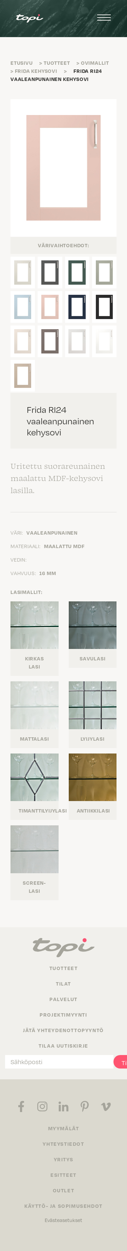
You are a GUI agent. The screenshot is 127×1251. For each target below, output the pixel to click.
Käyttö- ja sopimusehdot (63, 1206)
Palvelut (63, 999)
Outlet (64, 1190)
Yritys (63, 1159)
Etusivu (21, 63)
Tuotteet (57, 63)
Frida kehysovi (36, 71)
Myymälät (63, 1128)
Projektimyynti (63, 1015)
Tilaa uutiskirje (63, 1046)
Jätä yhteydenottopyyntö (63, 1030)
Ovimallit (95, 63)
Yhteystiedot (63, 1144)
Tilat (63, 983)
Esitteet (63, 1175)
